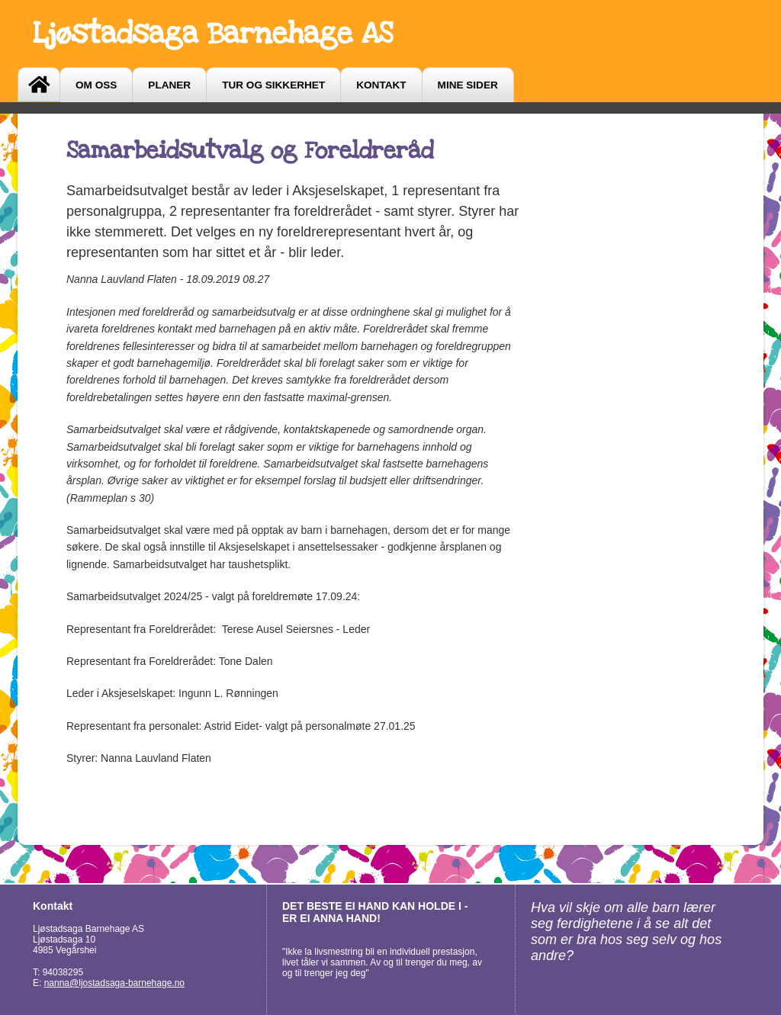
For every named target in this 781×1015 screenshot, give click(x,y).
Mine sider (468, 85)
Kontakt (381, 85)
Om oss (96, 85)
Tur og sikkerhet (273, 85)
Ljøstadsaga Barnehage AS (213, 33)
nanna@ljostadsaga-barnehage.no (114, 983)
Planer (169, 85)
